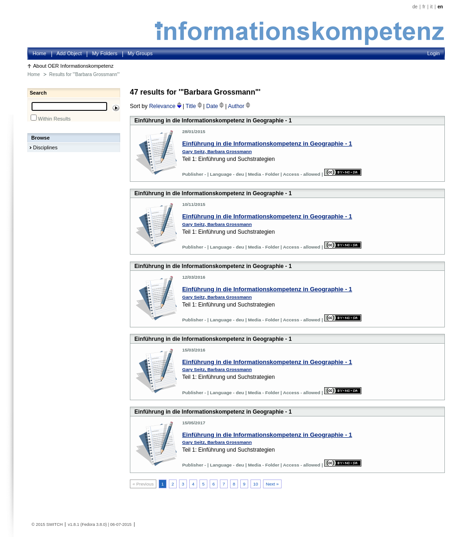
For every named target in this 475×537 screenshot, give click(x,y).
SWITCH (54, 524)
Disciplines (45, 147)
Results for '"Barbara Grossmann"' (84, 74)
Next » (272, 483)
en (440, 6)
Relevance (165, 106)
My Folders (104, 53)
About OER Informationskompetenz (73, 66)
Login (433, 53)
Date (215, 106)
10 (255, 483)
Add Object (69, 53)
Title (194, 106)
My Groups (140, 53)
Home (39, 53)
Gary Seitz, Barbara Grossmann (217, 151)
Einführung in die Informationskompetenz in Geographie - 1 (267, 143)
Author (239, 106)
